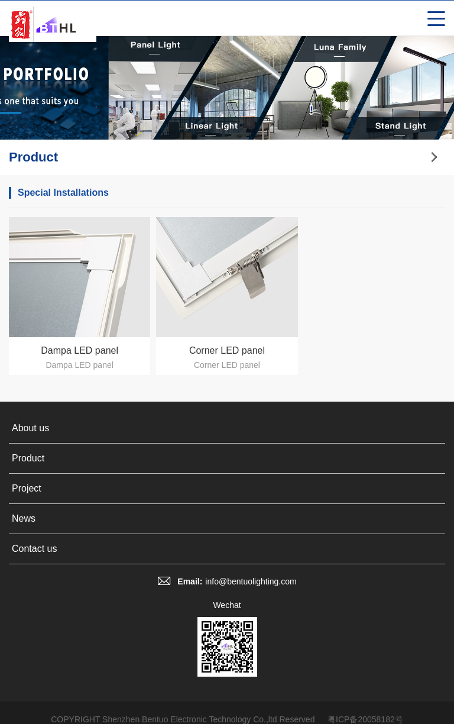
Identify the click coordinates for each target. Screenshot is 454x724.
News (23, 518)
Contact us (34, 549)
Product (28, 458)
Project (26, 488)
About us (30, 428)
